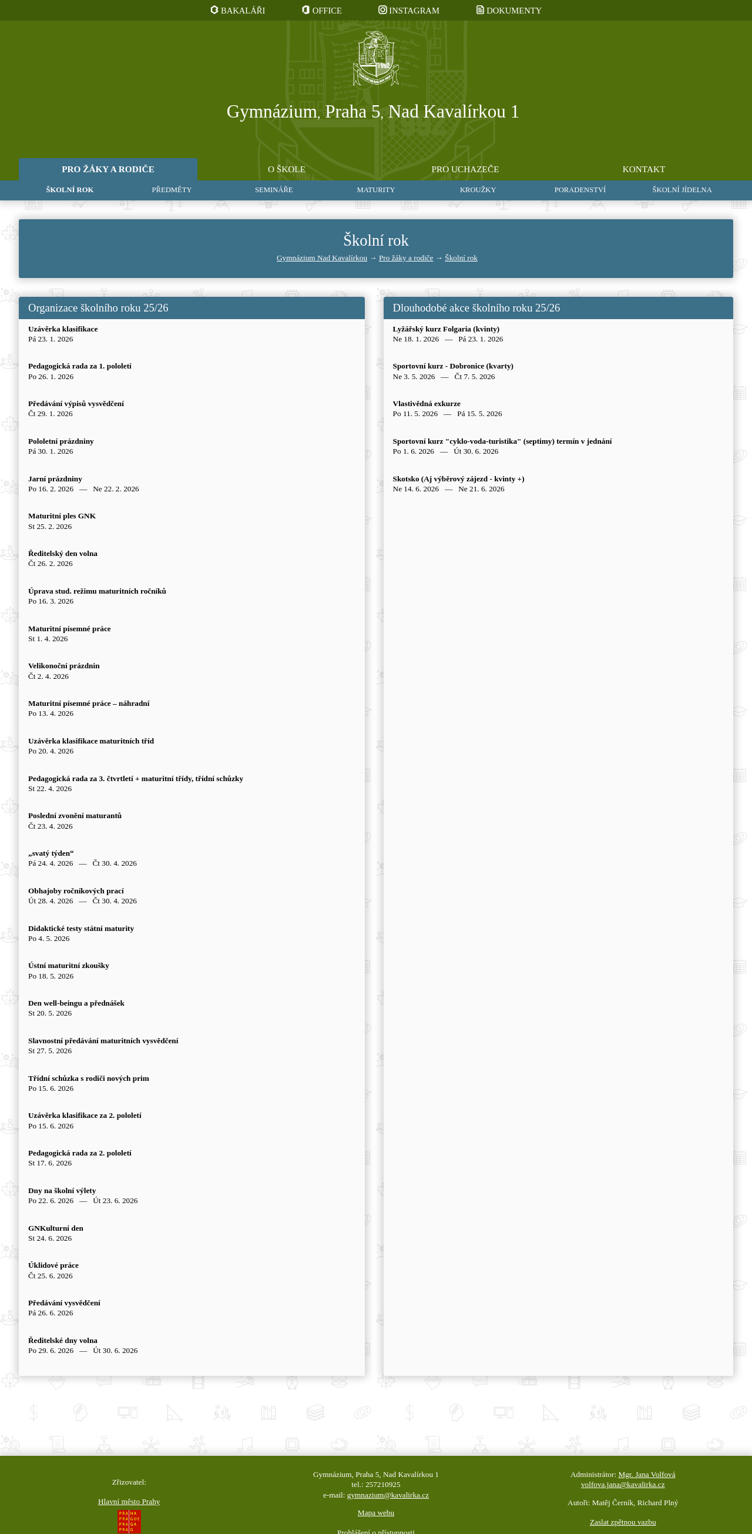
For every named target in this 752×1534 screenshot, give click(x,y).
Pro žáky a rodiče (406, 257)
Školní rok (461, 257)
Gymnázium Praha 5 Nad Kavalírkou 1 (373, 112)
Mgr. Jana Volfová (646, 1474)
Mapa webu (376, 1512)
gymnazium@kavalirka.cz (388, 1495)
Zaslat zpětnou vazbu (623, 1522)
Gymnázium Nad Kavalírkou (322, 257)
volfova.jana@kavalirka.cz (623, 1484)
